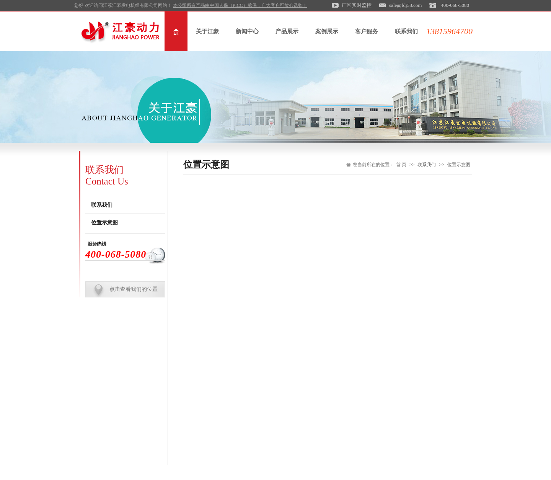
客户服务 (366, 31)
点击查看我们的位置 (133, 289)
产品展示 (287, 31)
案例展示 (326, 31)
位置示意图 (104, 222)
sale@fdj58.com (405, 5)
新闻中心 (247, 31)
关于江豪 (207, 31)
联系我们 (406, 31)
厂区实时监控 (357, 5)
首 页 (401, 164)
